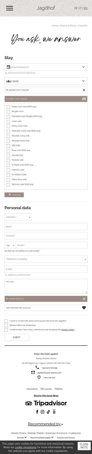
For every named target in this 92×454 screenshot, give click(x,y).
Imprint (14, 433)
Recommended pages (42, 438)
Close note (84, 446)
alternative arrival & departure (20, 72)
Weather (59, 389)
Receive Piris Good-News (46, 395)
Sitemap (31, 433)
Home (55, 25)
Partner (40, 433)
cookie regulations (25, 447)
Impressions (32, 389)
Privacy (22, 433)
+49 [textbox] (7, 245)
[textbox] (18, 217)
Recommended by (46, 424)
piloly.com (76, 433)
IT (81, 8)
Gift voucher (46, 389)
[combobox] (18, 217)
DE (76, 8)
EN (85, 8)
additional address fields (17, 275)
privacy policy (68, 329)
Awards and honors (66, 438)
